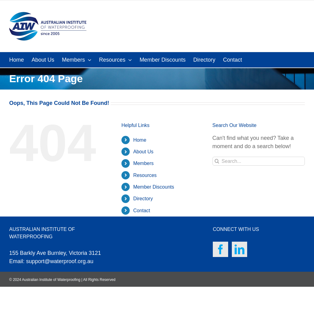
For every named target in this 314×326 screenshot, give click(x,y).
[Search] (217, 161)
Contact (141, 210)
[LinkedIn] (239, 249)
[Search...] (259, 161)
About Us (143, 151)
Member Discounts (153, 187)
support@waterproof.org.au (59, 261)
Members (143, 163)
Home (139, 140)
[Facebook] (220, 249)
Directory (143, 198)
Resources (144, 175)
